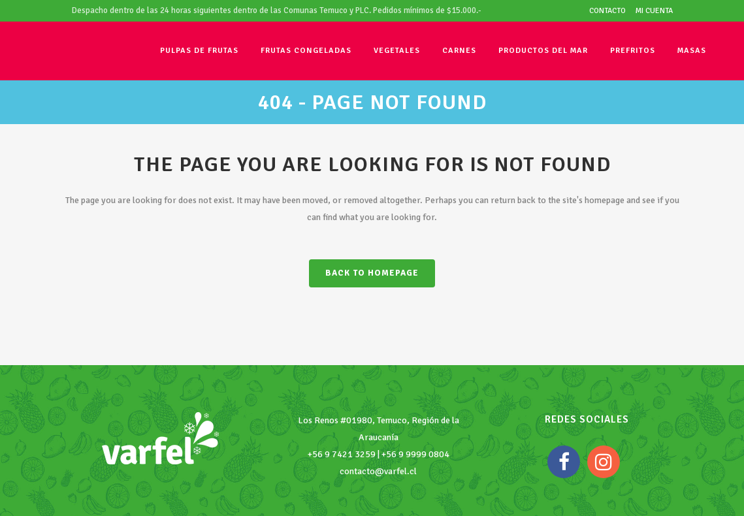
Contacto (607, 11)
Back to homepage (372, 273)
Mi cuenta (654, 11)
